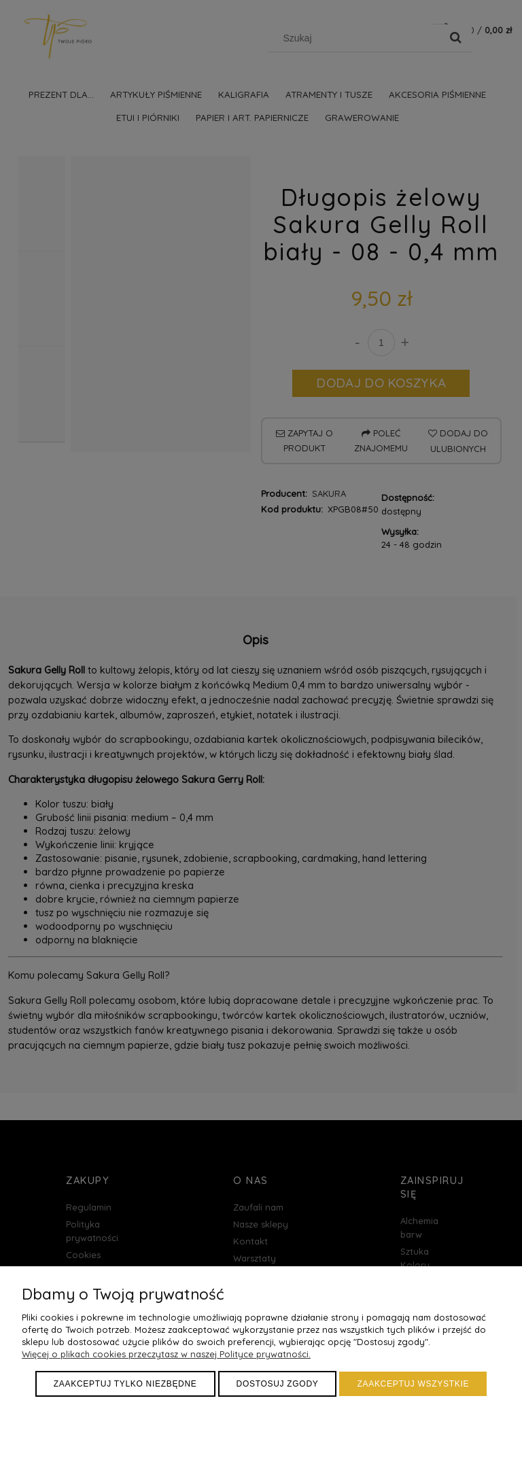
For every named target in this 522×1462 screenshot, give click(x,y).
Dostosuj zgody (278, 1384)
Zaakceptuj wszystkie (413, 1384)
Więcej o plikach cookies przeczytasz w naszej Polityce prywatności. (166, 1353)
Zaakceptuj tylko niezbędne (125, 1384)
